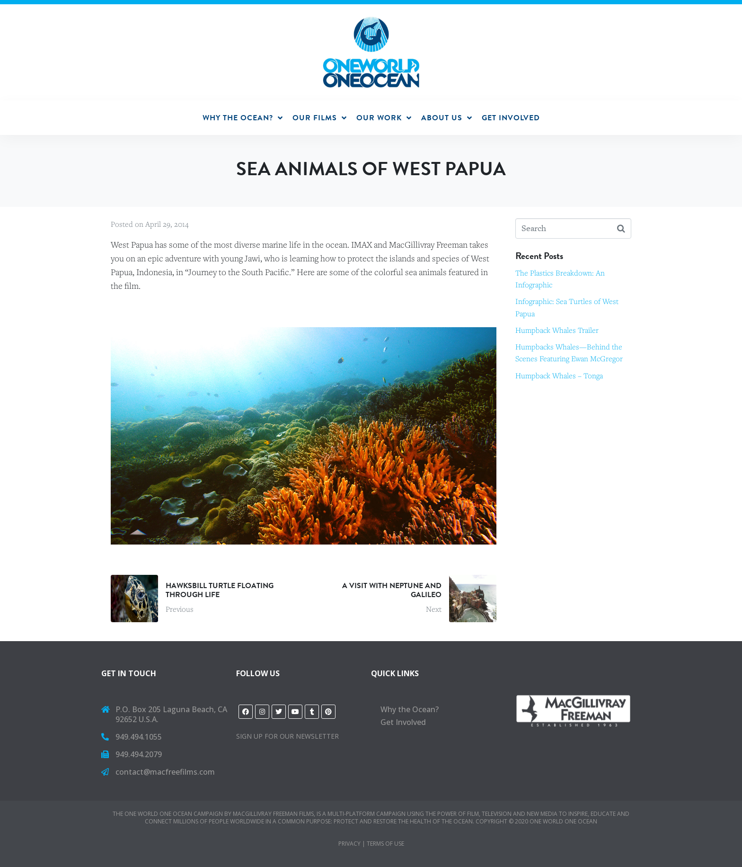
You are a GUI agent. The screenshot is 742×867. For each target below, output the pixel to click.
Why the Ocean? (409, 709)
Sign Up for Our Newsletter (287, 736)
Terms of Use (385, 844)
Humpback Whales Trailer (557, 330)
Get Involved (403, 722)
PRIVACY (349, 844)
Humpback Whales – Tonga (559, 375)
